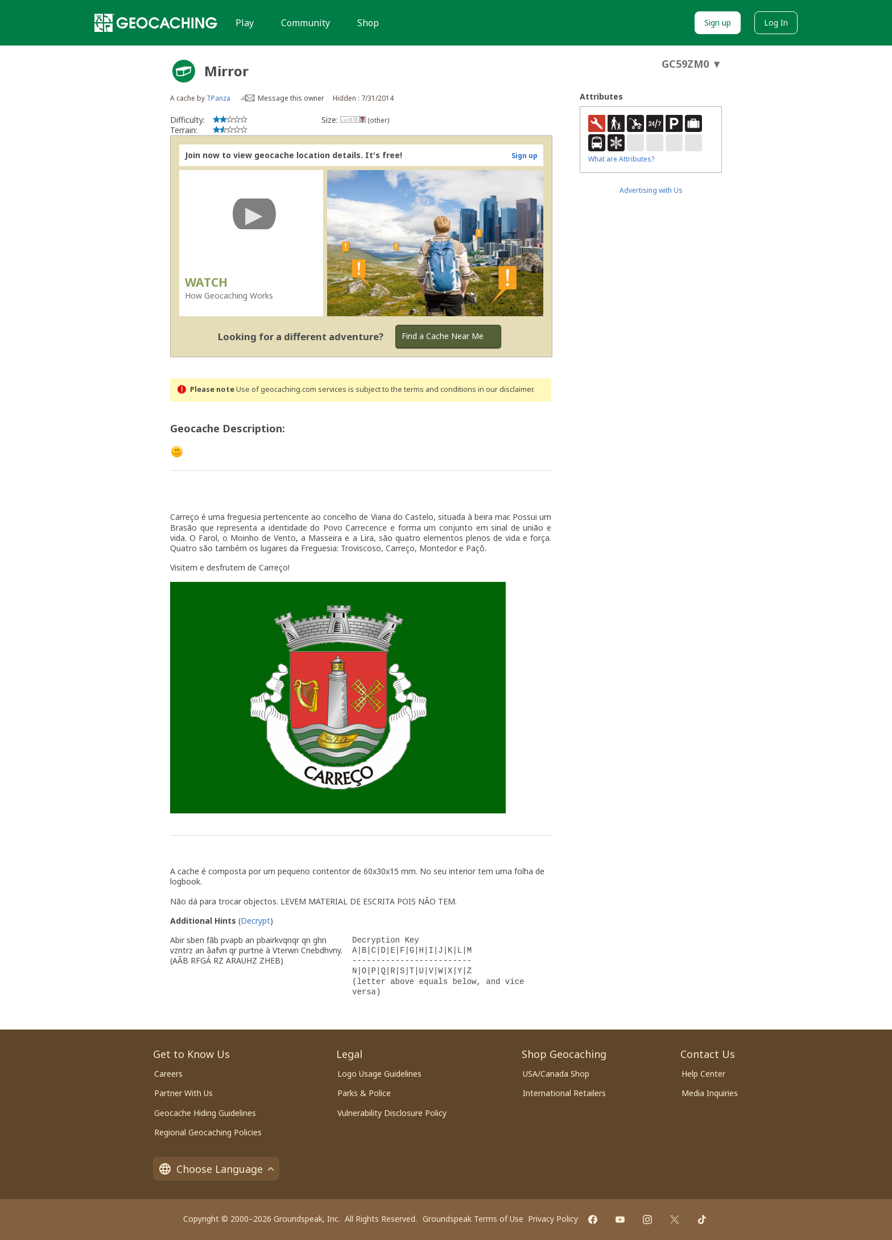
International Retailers (564, 1093)
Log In (776, 22)
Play (245, 22)
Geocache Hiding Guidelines (205, 1112)
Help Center (703, 1073)
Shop (368, 22)
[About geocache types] (183, 71)
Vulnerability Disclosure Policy (392, 1112)
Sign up (717, 22)
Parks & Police (364, 1093)
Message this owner (291, 98)
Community (305, 22)
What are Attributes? (621, 159)
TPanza (218, 98)
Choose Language (216, 1169)
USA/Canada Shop (556, 1073)
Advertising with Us (651, 190)
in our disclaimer (505, 389)
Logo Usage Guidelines (379, 1073)
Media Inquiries (710, 1093)
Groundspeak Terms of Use (473, 1218)
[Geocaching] (155, 22)
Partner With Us (183, 1093)
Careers (168, 1073)
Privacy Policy (553, 1218)
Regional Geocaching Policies (208, 1132)
